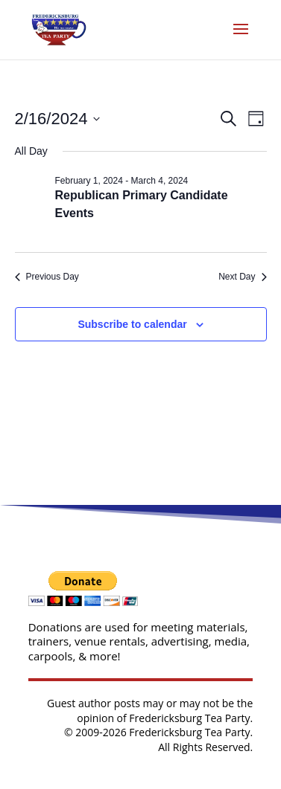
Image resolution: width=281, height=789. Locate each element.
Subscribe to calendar (132, 324)
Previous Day (47, 276)
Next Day (242, 276)
